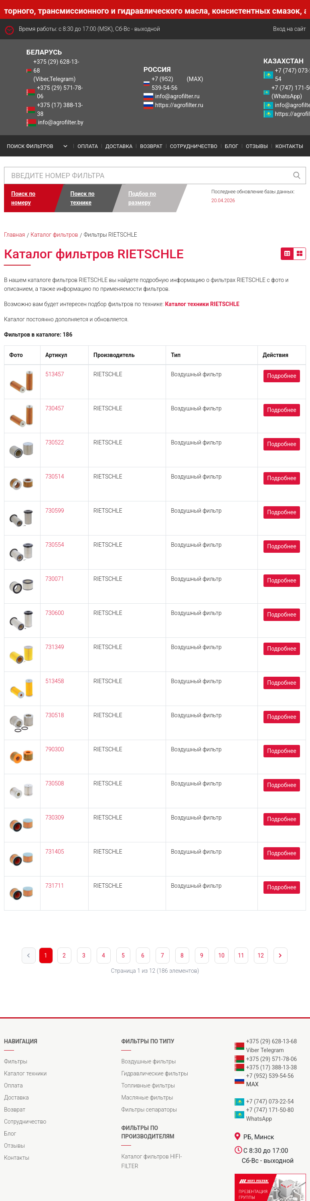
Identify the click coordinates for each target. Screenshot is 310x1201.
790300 (54, 749)
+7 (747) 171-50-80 (270, 1110)
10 (221, 955)
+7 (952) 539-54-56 (165, 83)
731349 (54, 647)
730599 (54, 510)
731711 (54, 885)
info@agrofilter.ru (177, 96)
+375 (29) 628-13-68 (271, 1041)
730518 (54, 715)
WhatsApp (259, 1119)
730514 (54, 476)
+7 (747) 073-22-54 (270, 1101)
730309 (54, 817)
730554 (54, 545)
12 (260, 955)
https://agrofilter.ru (179, 105)
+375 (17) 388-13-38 (60, 110)
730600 (54, 613)
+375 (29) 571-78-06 (60, 92)
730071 (54, 579)
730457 (54, 408)
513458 (54, 681)
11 (241, 955)
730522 (54, 442)
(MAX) (195, 79)
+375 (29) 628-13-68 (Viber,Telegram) (56, 71)
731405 (54, 851)
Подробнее (281, 376)
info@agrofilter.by (60, 122)
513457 (54, 374)
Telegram (272, 1050)
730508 (54, 783)
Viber (252, 1050)
